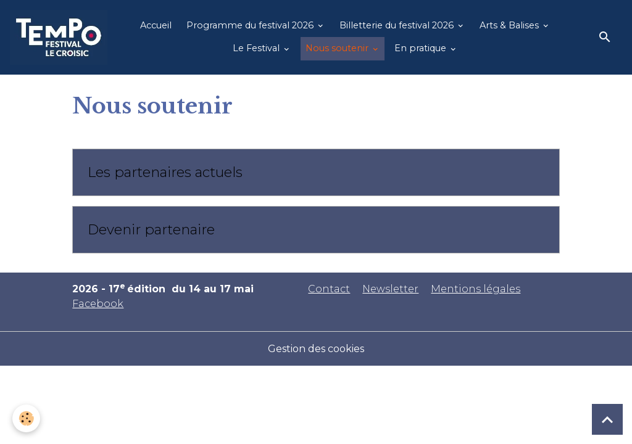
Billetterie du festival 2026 (397, 25)
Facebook (97, 304)
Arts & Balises (510, 25)
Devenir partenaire (151, 229)
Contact (329, 289)
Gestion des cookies (316, 349)
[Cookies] (26, 418)
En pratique (421, 48)
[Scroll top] (607, 419)
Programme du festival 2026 (251, 25)
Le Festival (257, 48)
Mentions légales (475, 289)
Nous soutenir (338, 48)
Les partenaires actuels (165, 172)
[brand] (58, 37)
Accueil (156, 25)
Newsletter (390, 289)
